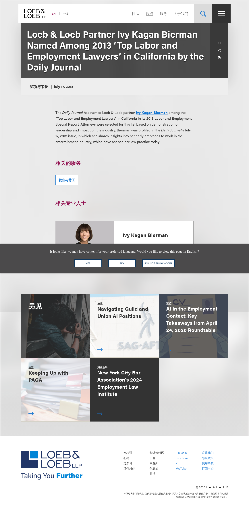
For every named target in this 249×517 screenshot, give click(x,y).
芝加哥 (127, 463)
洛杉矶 (127, 453)
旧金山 (154, 458)
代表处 (154, 468)
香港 (152, 474)
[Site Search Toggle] (201, 13)
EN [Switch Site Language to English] (56, 13)
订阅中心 (208, 468)
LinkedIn (181, 453)
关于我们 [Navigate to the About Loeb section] (178, 13)
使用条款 (208, 463)
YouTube (181, 468)
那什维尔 (129, 468)
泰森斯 (154, 463)
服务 (161, 13)
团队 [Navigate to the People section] (133, 13)
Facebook (182, 458)
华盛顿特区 (157, 453)
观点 (147, 13)
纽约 (126, 458)
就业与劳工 (67, 180)
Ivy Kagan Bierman (152, 112)
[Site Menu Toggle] (219, 13)
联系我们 (208, 453)
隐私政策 (208, 458)
